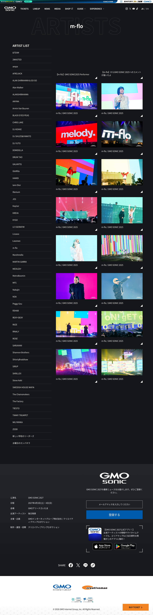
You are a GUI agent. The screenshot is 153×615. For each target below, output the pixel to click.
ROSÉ (15, 338)
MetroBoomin (19, 275)
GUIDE (80, 8)
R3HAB (16, 310)
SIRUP (15, 366)
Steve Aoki (17, 380)
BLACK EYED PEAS (21, 115)
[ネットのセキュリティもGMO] (17, 1)
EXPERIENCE (96, 8)
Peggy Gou (17, 303)
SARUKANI (17, 345)
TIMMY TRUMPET (20, 415)
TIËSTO (16, 408)
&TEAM (16, 52)
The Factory (18, 401)
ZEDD (15, 429)
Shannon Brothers (21, 352)
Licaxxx (16, 233)
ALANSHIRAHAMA (20, 94)
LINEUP (36, 8)
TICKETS (24, 8)
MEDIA (57, 8)
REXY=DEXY (18, 317)
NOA (15, 296)
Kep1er (16, 205)
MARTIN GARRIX (20, 261)
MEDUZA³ (17, 268)
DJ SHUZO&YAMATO (22, 136)
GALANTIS (17, 164)
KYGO (15, 219)
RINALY (16, 331)
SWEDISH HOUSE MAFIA (23, 387)
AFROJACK (17, 73)
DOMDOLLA (18, 150)
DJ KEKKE (17, 129)
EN (147, 8)
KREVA (16, 213)
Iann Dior (17, 185)
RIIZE (15, 324)
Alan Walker (18, 87)
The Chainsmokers (21, 394)
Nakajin (16, 289)
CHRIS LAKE (18, 122)
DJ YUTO (16, 143)
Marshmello (18, 254)
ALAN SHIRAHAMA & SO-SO (25, 80)
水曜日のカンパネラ (21, 443)
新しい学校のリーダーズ (23, 436)
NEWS (47, 8)
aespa (15, 66)
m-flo (15, 247)
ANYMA (16, 101)
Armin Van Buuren (21, 108)
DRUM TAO (17, 157)
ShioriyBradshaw (20, 359)
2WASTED (17, 59)
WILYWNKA (18, 422)
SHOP (68, 8)
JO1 (14, 199)
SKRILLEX (17, 373)
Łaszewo (16, 240)
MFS (14, 282)
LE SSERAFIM (18, 226)
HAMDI (16, 178)
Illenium (16, 192)
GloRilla (16, 171)
